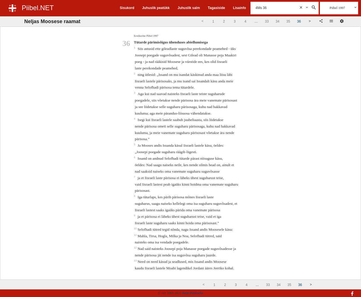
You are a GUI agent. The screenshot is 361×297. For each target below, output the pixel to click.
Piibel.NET (38, 8)
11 (136, 235)
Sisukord (127, 8)
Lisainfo (239, 8)
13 (136, 260)
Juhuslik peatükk (156, 8)
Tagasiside (216, 8)
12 (136, 247)
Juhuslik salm (188, 8)
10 (136, 228)
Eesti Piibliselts (192, 293)
